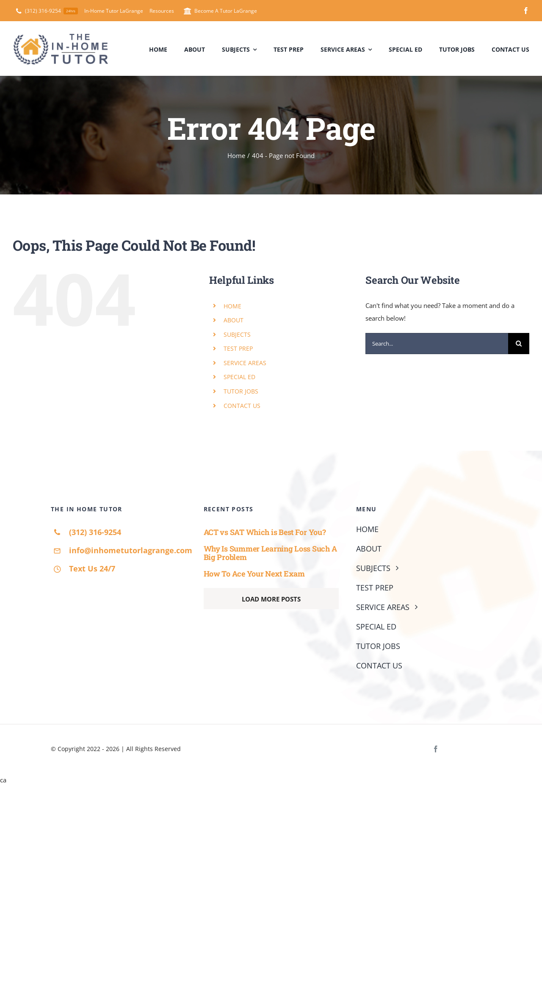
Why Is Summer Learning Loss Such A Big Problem (270, 553)
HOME (232, 306)
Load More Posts (271, 599)
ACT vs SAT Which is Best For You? (265, 532)
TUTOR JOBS (241, 391)
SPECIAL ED (239, 377)
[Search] (518, 343)
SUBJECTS (237, 334)
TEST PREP (238, 348)
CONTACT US (242, 406)
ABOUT (233, 320)
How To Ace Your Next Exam (254, 573)
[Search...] (436, 343)
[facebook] (526, 10)
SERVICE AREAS (245, 363)
